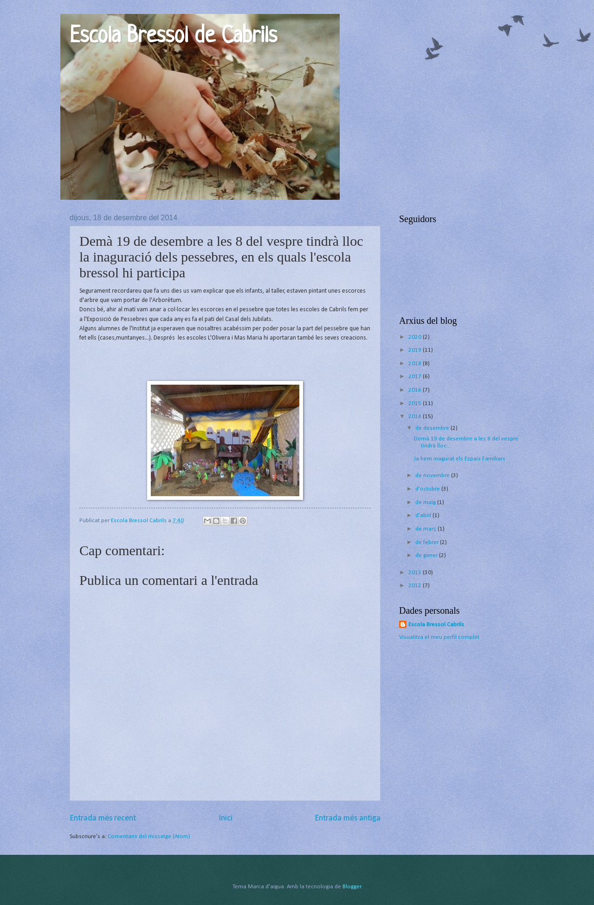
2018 (415, 364)
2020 (415, 337)
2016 (415, 390)
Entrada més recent (103, 818)
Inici (225, 818)
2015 (415, 403)
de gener (427, 555)
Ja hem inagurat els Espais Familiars (459, 459)
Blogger (351, 887)
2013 (415, 573)
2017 (415, 377)
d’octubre (428, 489)
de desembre (433, 428)
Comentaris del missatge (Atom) (149, 836)
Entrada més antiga (348, 818)
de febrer (427, 542)
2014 (415, 416)
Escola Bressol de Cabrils (173, 37)
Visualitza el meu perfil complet (439, 637)
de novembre (433, 475)
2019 (415, 350)
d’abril (424, 515)
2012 (415, 586)
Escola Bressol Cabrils (436, 625)
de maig (426, 502)
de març (426, 529)
